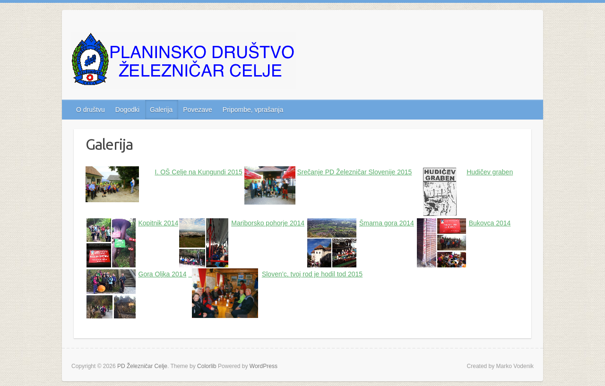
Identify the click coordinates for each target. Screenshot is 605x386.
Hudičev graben (490, 172)
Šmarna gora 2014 (386, 223)
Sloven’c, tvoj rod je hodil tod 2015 (312, 274)
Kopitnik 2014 (158, 223)
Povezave (197, 109)
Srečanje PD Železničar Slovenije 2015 (354, 172)
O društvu (90, 109)
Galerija (161, 109)
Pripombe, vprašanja (253, 109)
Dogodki (127, 109)
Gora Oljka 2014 (162, 274)
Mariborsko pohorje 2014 (267, 223)
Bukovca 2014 (490, 223)
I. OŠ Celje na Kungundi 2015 (198, 172)
